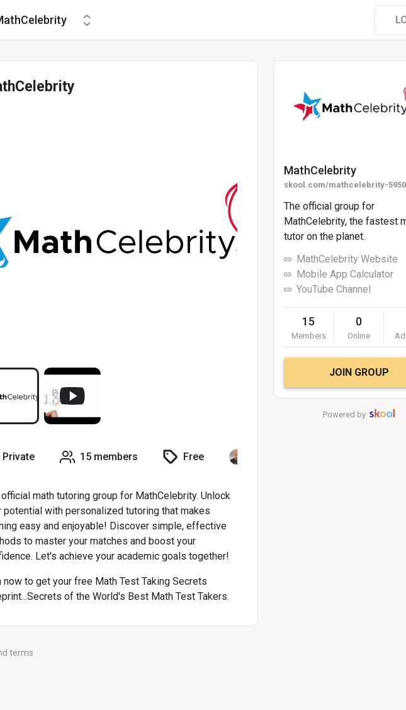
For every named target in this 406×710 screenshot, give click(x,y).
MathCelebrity (320, 170)
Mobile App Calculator (344, 274)
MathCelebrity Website (347, 259)
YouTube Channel (333, 289)
